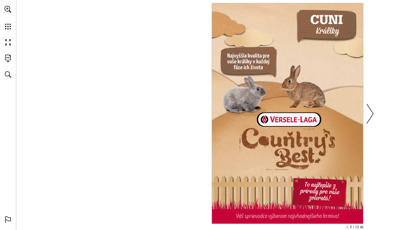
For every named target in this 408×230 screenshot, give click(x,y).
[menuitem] (8, 17)
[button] (8, 9)
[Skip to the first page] (347, 227)
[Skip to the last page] (362, 227)
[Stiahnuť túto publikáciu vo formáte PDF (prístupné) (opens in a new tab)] (8, 58)
